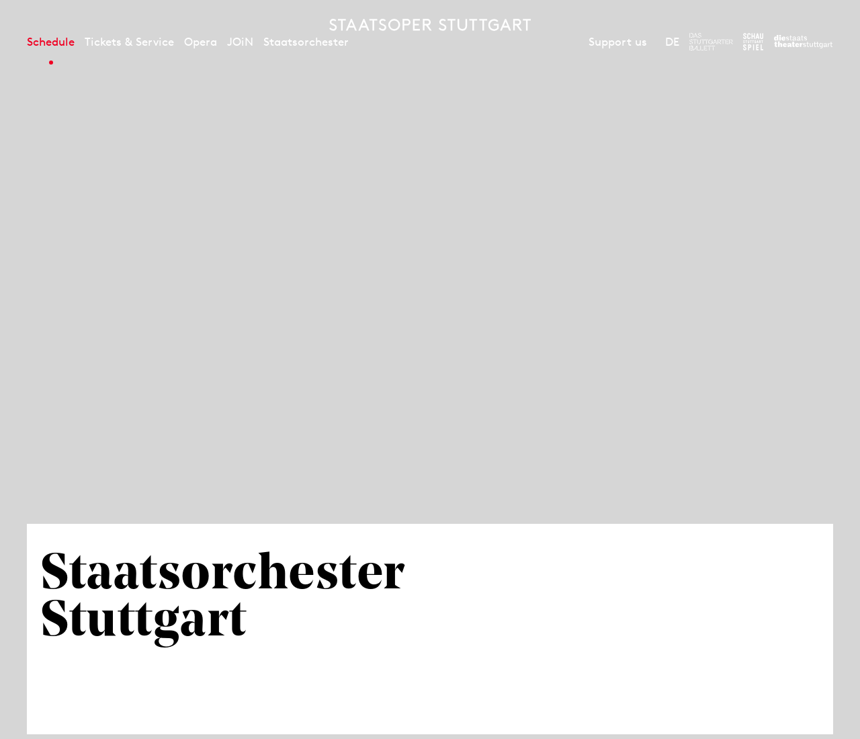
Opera (200, 41)
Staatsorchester (306, 41)
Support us (618, 41)
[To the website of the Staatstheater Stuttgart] (803, 41)
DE (672, 41)
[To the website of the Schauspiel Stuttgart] (753, 41)
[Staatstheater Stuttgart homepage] (430, 25)
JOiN (240, 41)
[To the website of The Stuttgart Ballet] (711, 41)
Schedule (51, 41)
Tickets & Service (129, 41)
